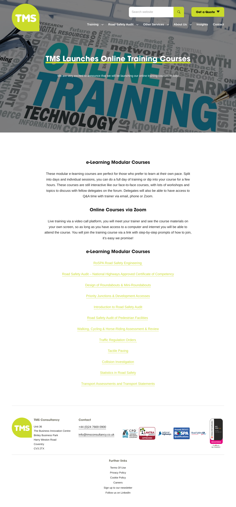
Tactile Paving (118, 351)
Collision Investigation (118, 362)
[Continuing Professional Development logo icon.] (130, 434)
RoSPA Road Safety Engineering (118, 263)
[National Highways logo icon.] (164, 434)
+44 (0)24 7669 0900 (92, 427)
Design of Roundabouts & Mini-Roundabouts (118, 285)
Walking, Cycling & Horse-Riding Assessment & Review (118, 329)
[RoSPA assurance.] (181, 434)
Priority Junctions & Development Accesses (118, 296)
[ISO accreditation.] (216, 434)
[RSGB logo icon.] (199, 434)
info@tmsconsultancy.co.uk (96, 434)
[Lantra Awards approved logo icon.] (147, 434)
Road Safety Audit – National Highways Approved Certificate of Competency (118, 274)
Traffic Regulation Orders (118, 340)
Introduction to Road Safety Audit (118, 307)
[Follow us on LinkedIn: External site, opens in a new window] (117, 492)
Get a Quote (208, 12)
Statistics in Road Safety (118, 372)
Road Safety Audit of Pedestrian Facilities (117, 318)
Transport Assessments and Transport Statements (118, 384)
